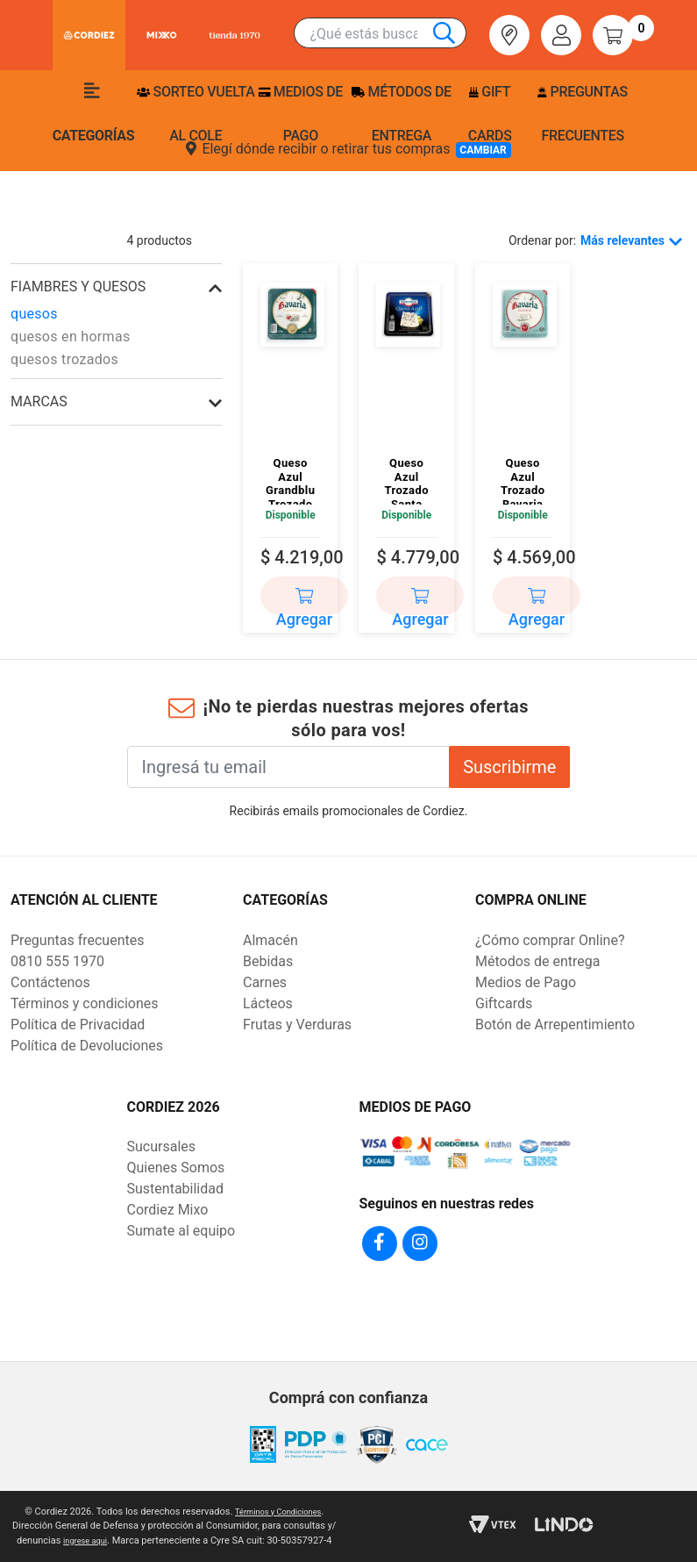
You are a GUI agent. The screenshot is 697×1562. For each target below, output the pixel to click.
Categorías (94, 113)
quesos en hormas (70, 336)
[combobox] (388, 33)
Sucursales (161, 1146)
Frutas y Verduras (297, 1024)
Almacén (270, 940)
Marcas (39, 401)
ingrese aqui (85, 1540)
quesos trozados (64, 359)
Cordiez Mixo (168, 1209)
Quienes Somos (176, 1167)
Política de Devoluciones (87, 1045)
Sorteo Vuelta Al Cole (196, 113)
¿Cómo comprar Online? (549, 940)
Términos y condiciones (85, 1003)
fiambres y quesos (78, 286)
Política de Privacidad (78, 1024)
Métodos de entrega (402, 113)
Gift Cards (490, 113)
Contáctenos (50, 982)
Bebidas (268, 961)
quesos (34, 313)
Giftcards (503, 1003)
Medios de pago (301, 113)
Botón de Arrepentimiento (555, 1024)
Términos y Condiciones (278, 1511)
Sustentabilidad (175, 1188)
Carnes (265, 982)
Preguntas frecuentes (582, 113)
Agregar (304, 602)
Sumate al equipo (181, 1230)
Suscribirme (509, 766)
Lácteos (268, 1003)
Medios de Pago (525, 982)
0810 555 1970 (57, 961)
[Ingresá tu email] (289, 767)
